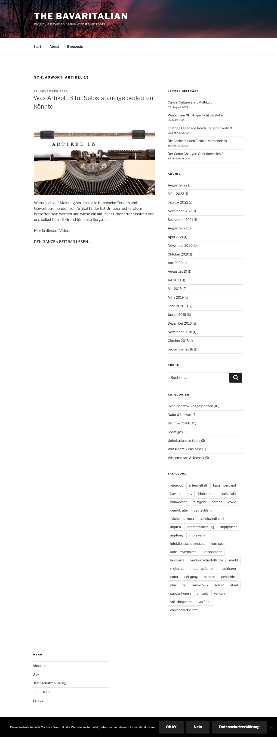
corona (217, 502)
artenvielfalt (198, 485)
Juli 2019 (174, 280)
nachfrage (228, 568)
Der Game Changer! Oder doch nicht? (196, 154)
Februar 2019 (178, 306)
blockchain (227, 494)
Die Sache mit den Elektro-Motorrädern (197, 141)
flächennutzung (182, 519)
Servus (38, 700)
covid (232, 502)
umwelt (202, 593)
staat (234, 585)
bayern (175, 494)
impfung (176, 535)
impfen (175, 527)
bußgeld (200, 502)
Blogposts (75, 47)
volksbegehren (181, 602)
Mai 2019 (175, 289)
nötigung (191, 577)
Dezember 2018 (180, 323)
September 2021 (180, 220)
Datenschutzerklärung (49, 683)
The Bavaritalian (81, 16)
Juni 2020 (175, 263)
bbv (189, 494)
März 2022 (176, 194)
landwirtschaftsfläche (206, 560)
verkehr (219, 593)
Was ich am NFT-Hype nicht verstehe (195, 115)
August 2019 (177, 271)
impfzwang (197, 535)
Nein (198, 727)
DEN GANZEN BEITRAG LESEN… (62, 242)
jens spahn (219, 543)
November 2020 (180, 245)
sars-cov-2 (200, 585)
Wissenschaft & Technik (186, 458)
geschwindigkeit (212, 519)
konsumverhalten (183, 552)
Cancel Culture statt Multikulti (190, 102)
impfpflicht (228, 527)
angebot (176, 485)
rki (185, 585)
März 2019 (176, 297)
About (54, 47)
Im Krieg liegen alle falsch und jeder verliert (200, 128)
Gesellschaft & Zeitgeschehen (190, 406)
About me (40, 666)
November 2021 (180, 211)
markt (233, 560)
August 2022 (178, 185)
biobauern (205, 494)
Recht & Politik (179, 423)
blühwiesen (179, 502)
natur (174, 577)
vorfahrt (205, 602)
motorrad (177, 568)
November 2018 (180, 332)
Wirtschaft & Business (185, 449)
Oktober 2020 (178, 254)
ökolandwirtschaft (184, 610)
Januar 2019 (177, 315)
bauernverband (224, 485)
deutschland (203, 510)
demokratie (179, 510)
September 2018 (180, 349)
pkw (173, 585)
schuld (220, 585)
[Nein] (271, 727)
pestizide (228, 577)
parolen (209, 577)
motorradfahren (203, 568)
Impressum (41, 692)
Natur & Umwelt (180, 415)
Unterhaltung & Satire (184, 440)
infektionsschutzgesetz (188, 543)
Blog (36, 674)
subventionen (180, 593)
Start (37, 47)
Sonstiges (175, 432)
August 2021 (177, 228)
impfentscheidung (200, 527)
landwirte (177, 560)
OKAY (171, 727)
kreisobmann (212, 552)
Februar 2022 (178, 202)
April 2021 (175, 237)
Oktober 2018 (178, 341)
